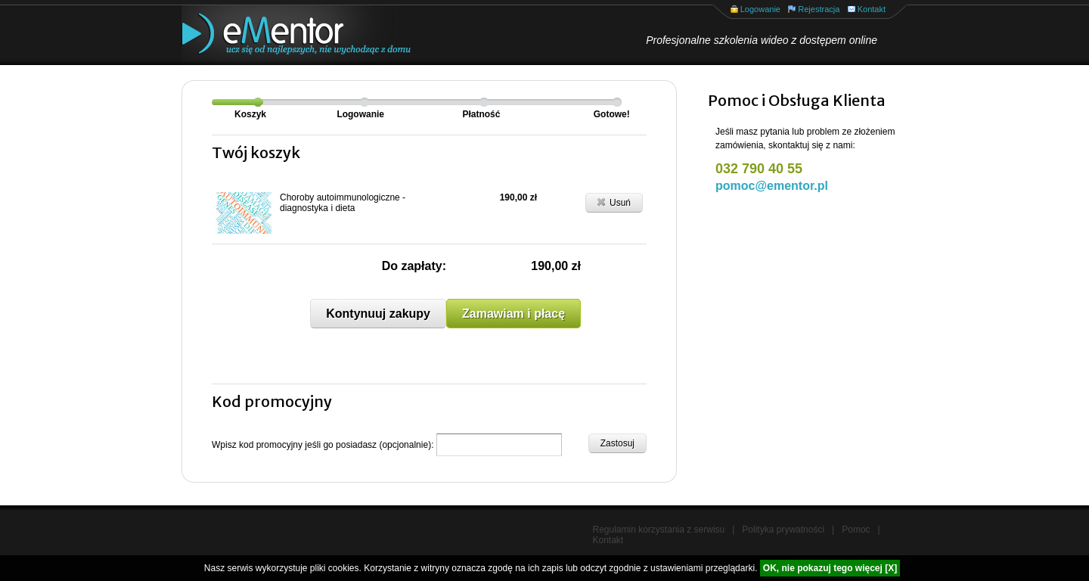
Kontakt (872, 9)
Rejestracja (818, 9)
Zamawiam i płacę (513, 313)
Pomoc (856, 529)
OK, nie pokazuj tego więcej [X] (830, 568)
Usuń (614, 202)
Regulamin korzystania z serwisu (659, 529)
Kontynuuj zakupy (378, 313)
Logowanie (760, 9)
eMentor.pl (283, 35)
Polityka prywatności (783, 529)
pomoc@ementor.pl (771, 185)
